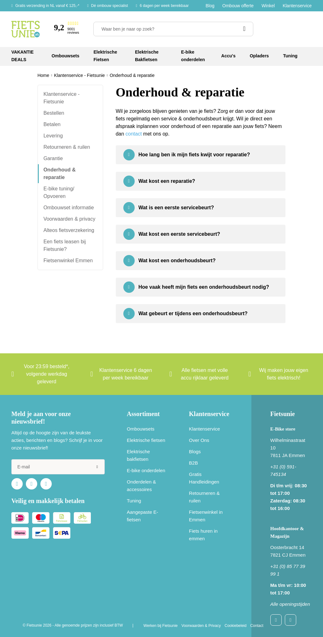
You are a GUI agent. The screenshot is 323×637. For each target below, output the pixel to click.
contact (134, 133)
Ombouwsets (141, 428)
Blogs (195, 451)
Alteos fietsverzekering (69, 230)
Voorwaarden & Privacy (201, 625)
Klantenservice (297, 5)
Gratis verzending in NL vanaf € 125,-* (47, 5)
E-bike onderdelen (146, 470)
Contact (256, 625)
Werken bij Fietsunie (161, 625)
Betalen (52, 124)
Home (43, 75)
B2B (193, 463)
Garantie (53, 158)
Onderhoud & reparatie (60, 173)
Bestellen (54, 113)
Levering (53, 135)
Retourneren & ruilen (67, 147)
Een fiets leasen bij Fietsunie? (65, 245)
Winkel (268, 5)
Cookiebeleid (235, 625)
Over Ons (199, 440)
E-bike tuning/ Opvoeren (59, 192)
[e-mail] (58, 466)
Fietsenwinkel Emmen (68, 260)
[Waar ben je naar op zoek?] (173, 29)
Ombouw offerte (238, 5)
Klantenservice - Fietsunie (62, 97)
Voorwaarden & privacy (70, 219)
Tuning (134, 500)
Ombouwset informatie (69, 207)
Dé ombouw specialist (109, 5)
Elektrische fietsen (146, 440)
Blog (210, 5)
